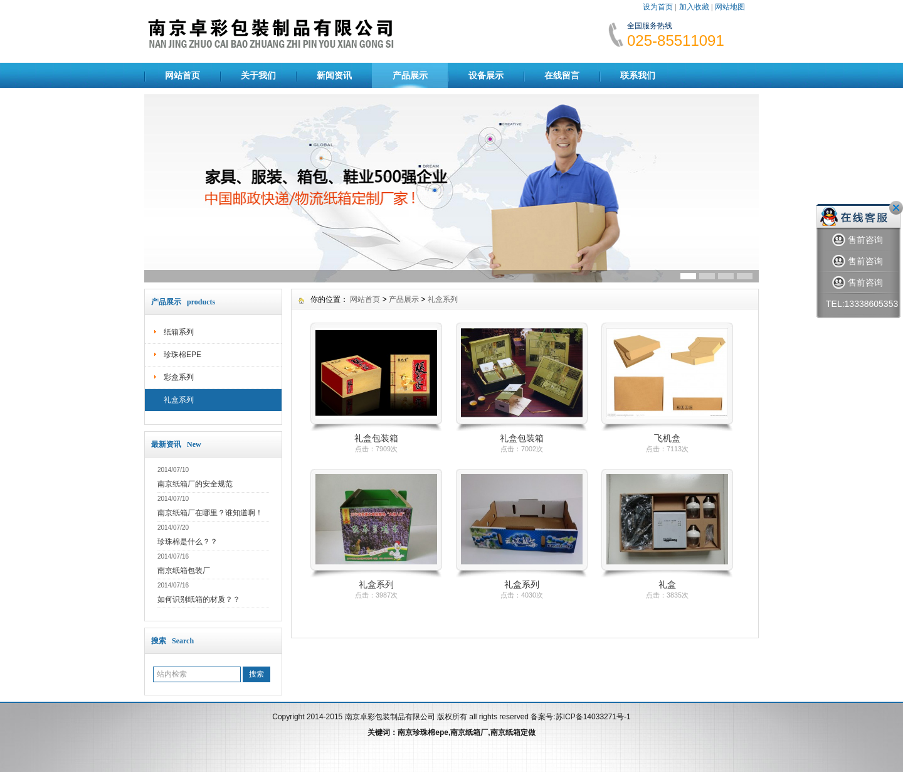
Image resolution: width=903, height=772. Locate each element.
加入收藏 (694, 7)
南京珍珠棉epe (423, 732)
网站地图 (730, 7)
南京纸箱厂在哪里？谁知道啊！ (210, 512)
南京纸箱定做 (513, 732)
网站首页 (182, 75)
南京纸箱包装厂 (183, 570)
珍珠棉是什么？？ (187, 541)
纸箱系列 (179, 332)
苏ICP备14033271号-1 (593, 716)
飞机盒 (667, 438)
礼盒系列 (179, 399)
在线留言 (561, 75)
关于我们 (258, 75)
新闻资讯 (334, 75)
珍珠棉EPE (182, 354)
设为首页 (658, 7)
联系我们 (637, 75)
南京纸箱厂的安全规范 (195, 484)
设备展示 (486, 75)
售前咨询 (857, 240)
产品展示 (410, 75)
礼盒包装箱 (376, 438)
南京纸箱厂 (469, 732)
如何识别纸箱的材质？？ (198, 599)
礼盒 (667, 584)
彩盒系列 (179, 377)
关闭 (896, 208)
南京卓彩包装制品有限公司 (390, 716)
